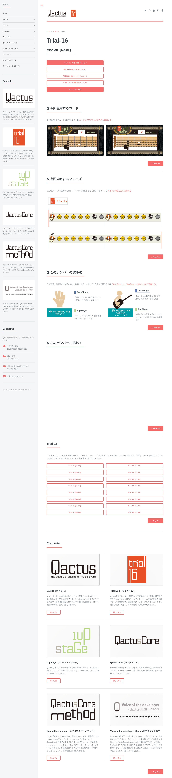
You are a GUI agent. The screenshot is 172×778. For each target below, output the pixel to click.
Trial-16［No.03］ (75, 479)
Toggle (42, 5)
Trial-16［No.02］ (75, 472)
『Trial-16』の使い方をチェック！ (75, 63)
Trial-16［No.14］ (134, 499)
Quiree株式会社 (12, 369)
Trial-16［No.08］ (75, 512)
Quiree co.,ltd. (8, 390)
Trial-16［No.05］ (75, 492)
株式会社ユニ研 (12, 359)
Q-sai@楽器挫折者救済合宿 (17, 348)
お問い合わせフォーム (15, 376)
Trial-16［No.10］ (134, 472)
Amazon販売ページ (9, 60)
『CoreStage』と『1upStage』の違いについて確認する (133, 284)
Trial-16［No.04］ (75, 486)
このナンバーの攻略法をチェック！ (75, 83)
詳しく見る (53, 612)
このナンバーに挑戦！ (75, 89)
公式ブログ (6, 54)
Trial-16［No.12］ (134, 486)
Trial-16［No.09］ (134, 466)
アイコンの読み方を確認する (119, 191)
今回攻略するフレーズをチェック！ (75, 76)
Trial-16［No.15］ (134, 506)
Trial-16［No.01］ (75, 466)
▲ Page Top (155, 163)
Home (5, 14)
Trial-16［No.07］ (75, 506)
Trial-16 (56, 32)
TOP (48, 32)
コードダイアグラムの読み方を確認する (95, 120)
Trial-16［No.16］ (134, 512)
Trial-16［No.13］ (134, 492)
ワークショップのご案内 (11, 66)
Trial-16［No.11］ (134, 479)
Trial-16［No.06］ (75, 499)
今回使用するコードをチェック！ (75, 69)
